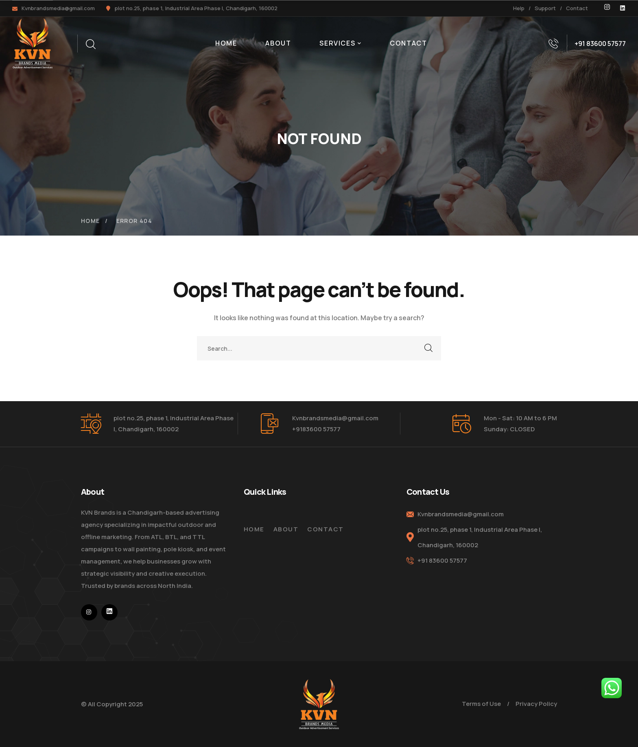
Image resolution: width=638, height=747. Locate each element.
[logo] (32, 42)
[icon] (607, 8)
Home (90, 221)
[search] (90, 44)
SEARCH (429, 348)
